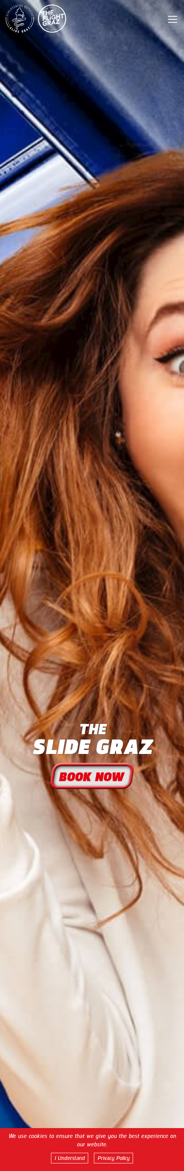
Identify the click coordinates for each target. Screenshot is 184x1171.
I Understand (69, 1158)
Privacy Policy (113, 1158)
